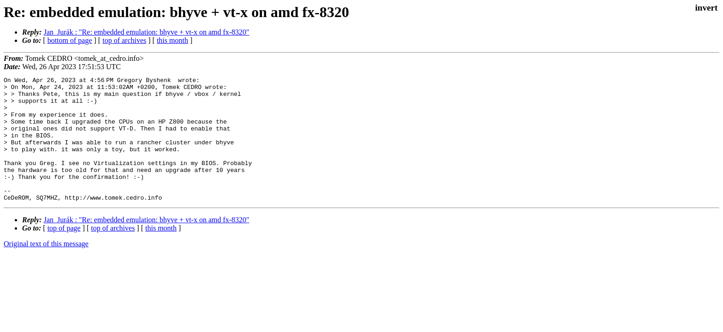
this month (172, 40)
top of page (64, 253)
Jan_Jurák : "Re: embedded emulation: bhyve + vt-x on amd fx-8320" (146, 32)
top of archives (124, 40)
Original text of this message (46, 269)
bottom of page (69, 40)
